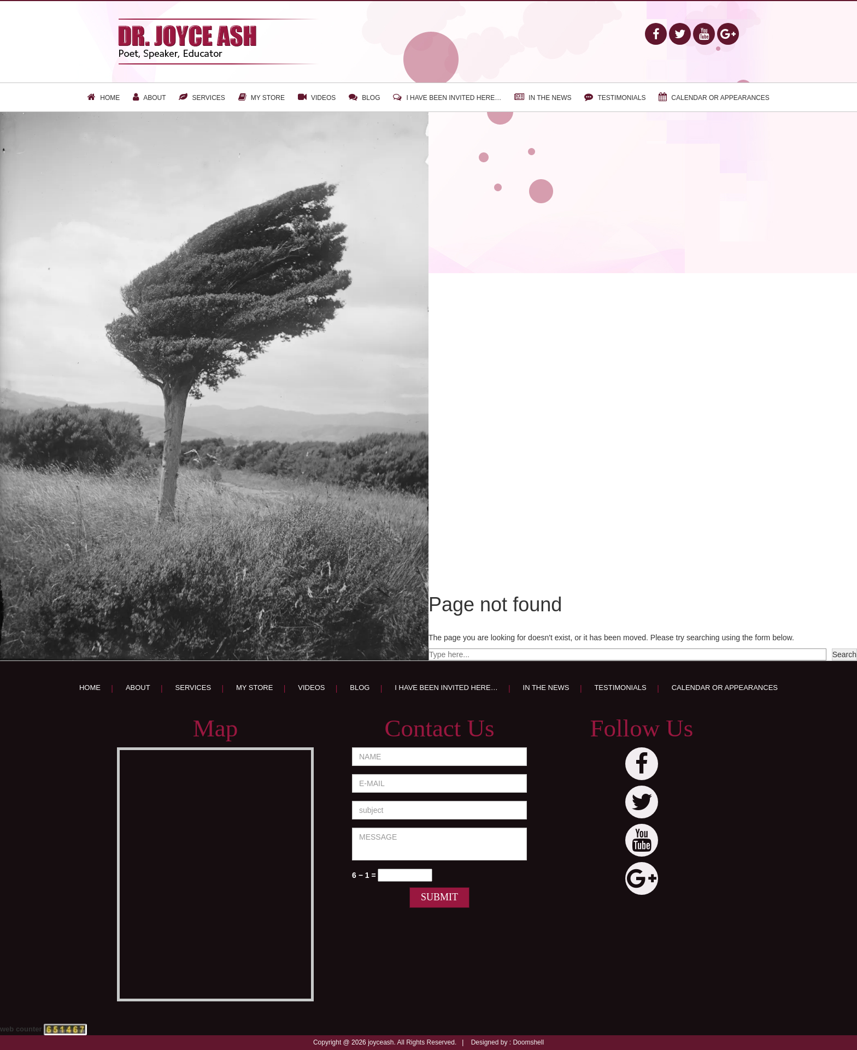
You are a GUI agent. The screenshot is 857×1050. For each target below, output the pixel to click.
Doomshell (528, 1042)
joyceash (381, 1042)
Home (110, 98)
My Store (268, 98)
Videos (323, 98)
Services (208, 98)
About (154, 98)
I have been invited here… (453, 98)
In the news (550, 98)
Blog (371, 98)
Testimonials (621, 98)
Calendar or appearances (720, 98)
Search (844, 654)
